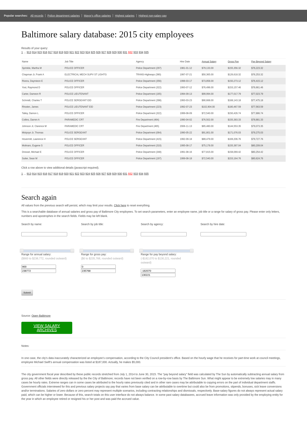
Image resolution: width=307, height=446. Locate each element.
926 (98, 52)
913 (29, 52)
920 (66, 52)
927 (103, 52)
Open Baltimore (41, 315)
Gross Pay (233, 61)
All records (36, 15)
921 (71, 52)
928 (109, 52)
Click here (120, 205)
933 (135, 52)
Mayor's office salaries (97, 15)
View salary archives (46, 328)
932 (130, 52)
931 (125, 52)
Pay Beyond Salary (261, 61)
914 (34, 52)
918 (55, 52)
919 (61, 52)
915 (39, 52)
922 (77, 52)
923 (82, 52)
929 (114, 52)
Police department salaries (63, 15)
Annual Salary (209, 61)
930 (119, 52)
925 (93, 52)
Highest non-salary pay (153, 15)
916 (45, 52)
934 (141, 52)
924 (87, 52)
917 (50, 52)
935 (146, 52)
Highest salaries (125, 15)
